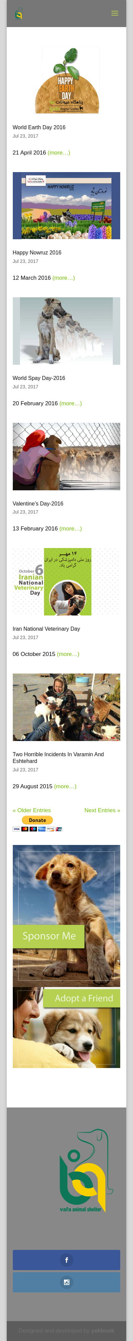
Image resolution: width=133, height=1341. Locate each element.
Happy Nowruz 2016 (37, 252)
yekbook (102, 1331)
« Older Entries (32, 810)
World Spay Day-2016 (39, 378)
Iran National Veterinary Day (46, 629)
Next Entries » (103, 810)
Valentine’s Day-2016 (38, 504)
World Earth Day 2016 (39, 127)
